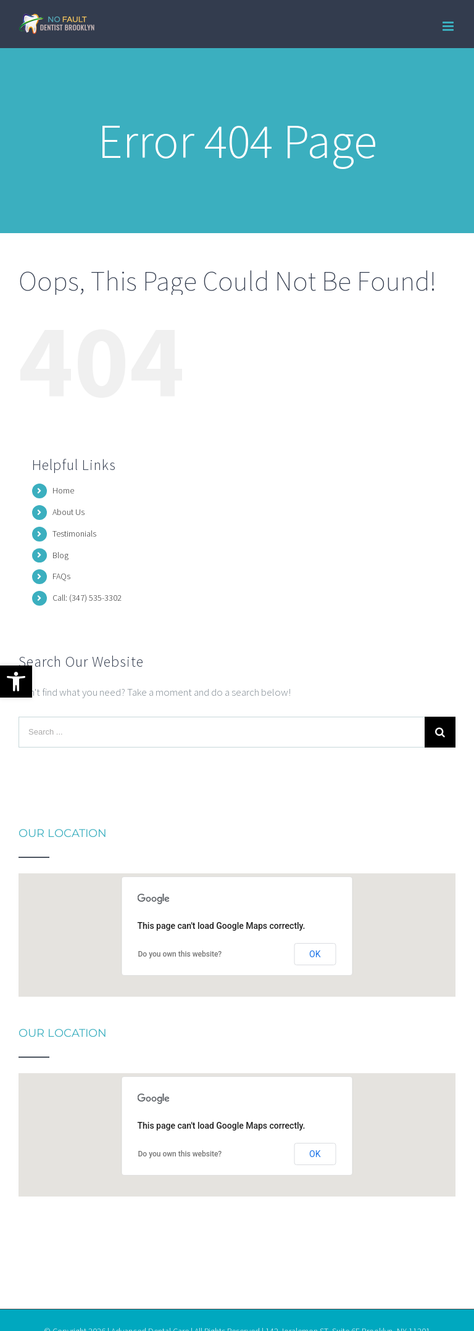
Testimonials (74, 533)
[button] (16, 682)
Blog (60, 555)
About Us (68, 511)
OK (314, 954)
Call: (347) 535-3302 (87, 597)
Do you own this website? (180, 954)
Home (63, 490)
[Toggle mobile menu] (449, 26)
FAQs (61, 576)
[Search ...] (222, 732)
